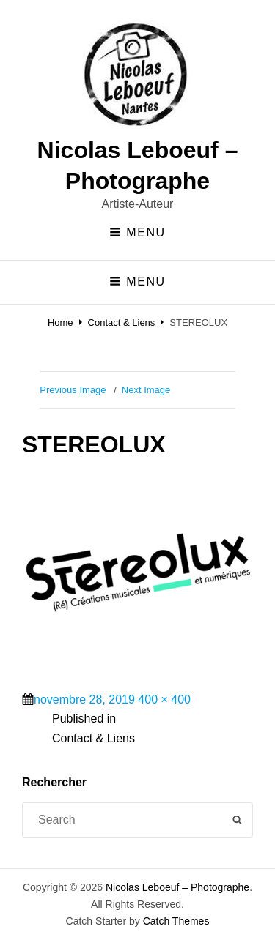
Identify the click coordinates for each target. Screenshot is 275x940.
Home (60, 322)
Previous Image (73, 389)
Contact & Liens (121, 322)
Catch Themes (176, 921)
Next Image (146, 389)
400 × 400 (164, 699)
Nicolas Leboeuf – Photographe (177, 887)
